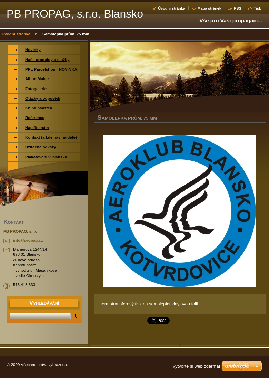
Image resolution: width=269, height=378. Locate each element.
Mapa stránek (209, 8)
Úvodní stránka (171, 8)
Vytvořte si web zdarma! (196, 366)
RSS (237, 8)
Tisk (257, 8)
